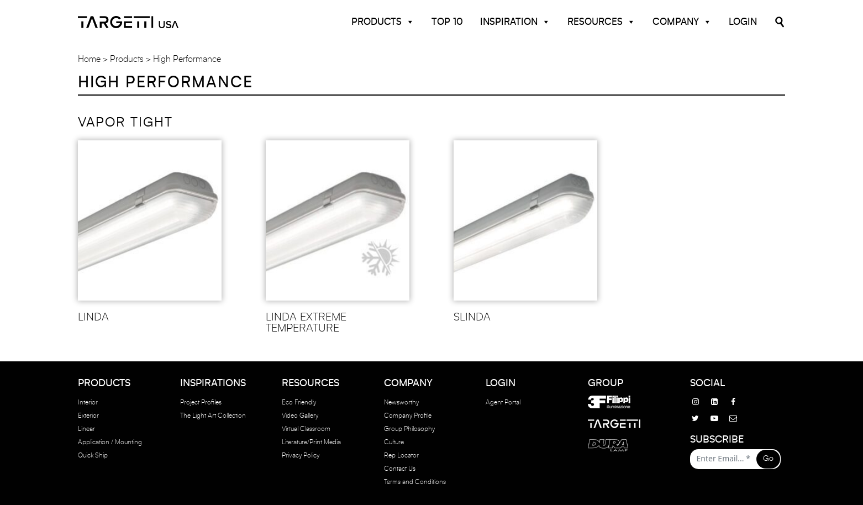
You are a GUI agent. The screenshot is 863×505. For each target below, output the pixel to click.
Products (382, 22)
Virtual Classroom (306, 428)
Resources (601, 22)
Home (89, 59)
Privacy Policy (300, 455)
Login (743, 22)
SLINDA (472, 317)
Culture (394, 442)
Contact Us (399, 468)
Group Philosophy (409, 428)
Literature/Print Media (311, 442)
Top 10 (447, 22)
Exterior (88, 415)
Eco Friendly (299, 402)
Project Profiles (201, 402)
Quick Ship (93, 455)
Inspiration (515, 22)
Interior (88, 402)
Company (682, 22)
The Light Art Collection (213, 415)
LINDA (93, 317)
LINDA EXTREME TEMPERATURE (306, 323)
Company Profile (407, 415)
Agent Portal (503, 402)
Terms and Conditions (415, 481)
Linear (86, 428)
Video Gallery (300, 415)
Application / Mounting (110, 442)
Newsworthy (401, 402)
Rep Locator (401, 455)
